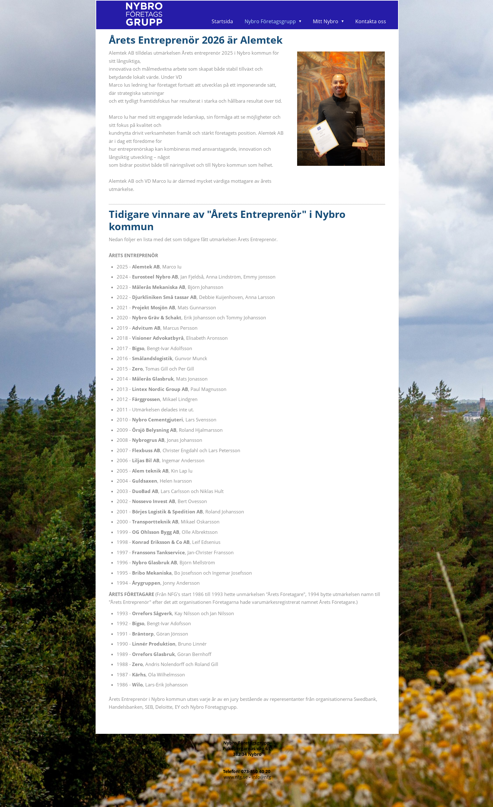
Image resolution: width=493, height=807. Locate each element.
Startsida (222, 21)
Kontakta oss (370, 21)
